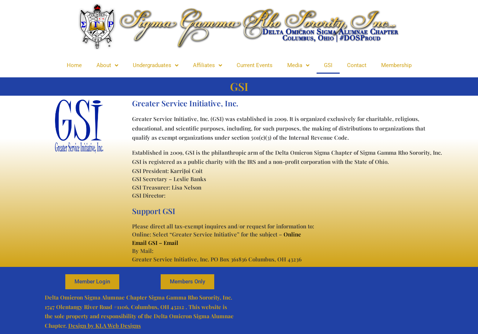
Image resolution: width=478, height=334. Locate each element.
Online (292, 234)
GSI (328, 65)
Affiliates (207, 65)
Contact (356, 65)
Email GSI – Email (155, 242)
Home (74, 65)
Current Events (255, 65)
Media (298, 65)
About (107, 65)
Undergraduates (155, 65)
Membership (396, 65)
